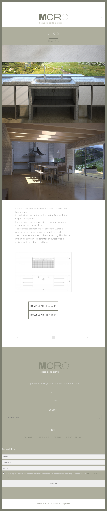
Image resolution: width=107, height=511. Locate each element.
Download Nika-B (43, 315)
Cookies (44, 437)
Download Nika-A (43, 306)
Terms (58, 437)
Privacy (29, 437)
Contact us (74, 437)
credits (67, 504)
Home (50, 41)
